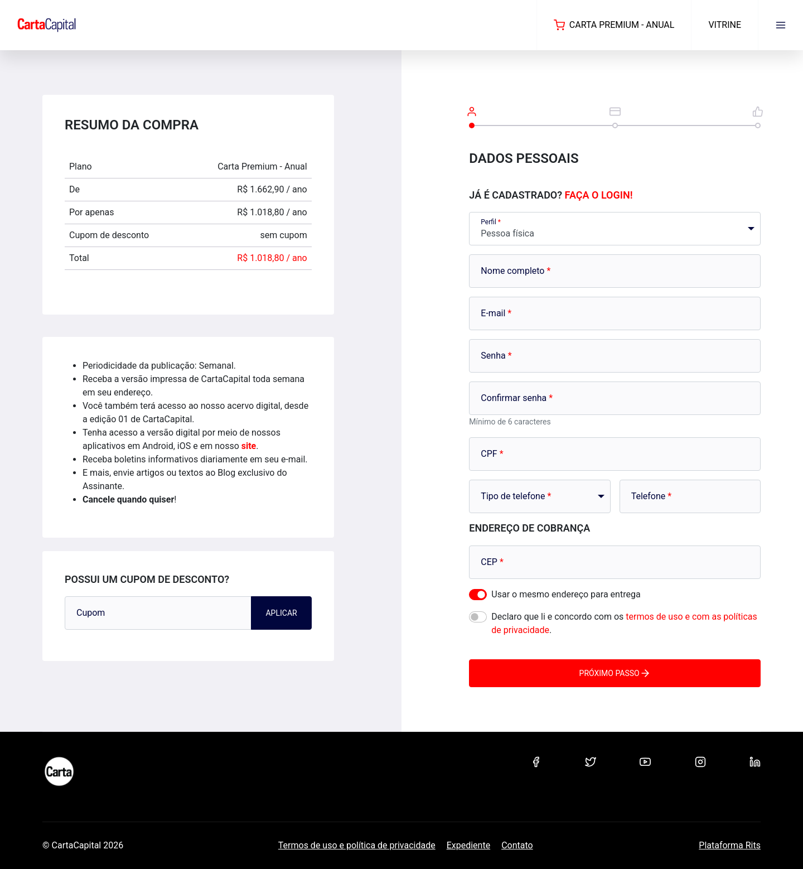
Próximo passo (615, 673)
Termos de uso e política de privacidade (357, 845)
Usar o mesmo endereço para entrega (565, 594)
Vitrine (724, 25)
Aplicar (281, 613)
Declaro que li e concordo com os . (624, 623)
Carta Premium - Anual (614, 25)
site (249, 446)
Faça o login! (599, 195)
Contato (517, 845)
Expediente (468, 845)
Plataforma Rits (730, 845)
